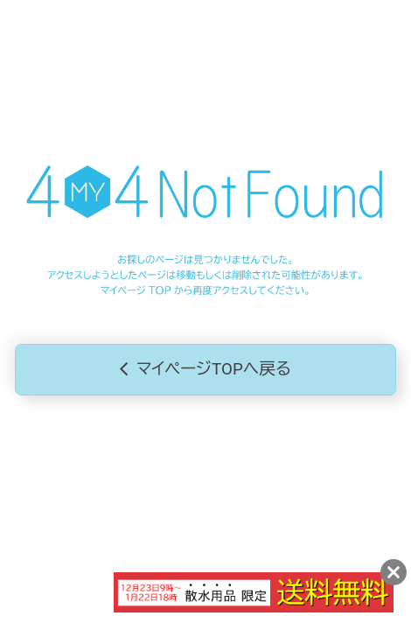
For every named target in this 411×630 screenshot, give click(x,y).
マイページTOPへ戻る (205, 370)
